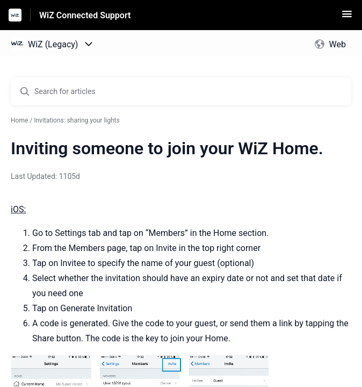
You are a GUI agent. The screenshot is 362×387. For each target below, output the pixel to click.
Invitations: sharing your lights (77, 120)
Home (19, 120)
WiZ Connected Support (85, 15)
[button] (347, 17)
